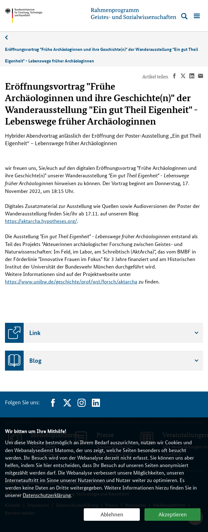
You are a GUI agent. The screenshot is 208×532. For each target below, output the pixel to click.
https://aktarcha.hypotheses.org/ (41, 221)
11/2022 (9, 37)
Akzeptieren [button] (172, 514)
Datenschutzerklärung (47, 495)
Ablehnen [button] (112, 514)
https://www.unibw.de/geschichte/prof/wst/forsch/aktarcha (71, 281)
